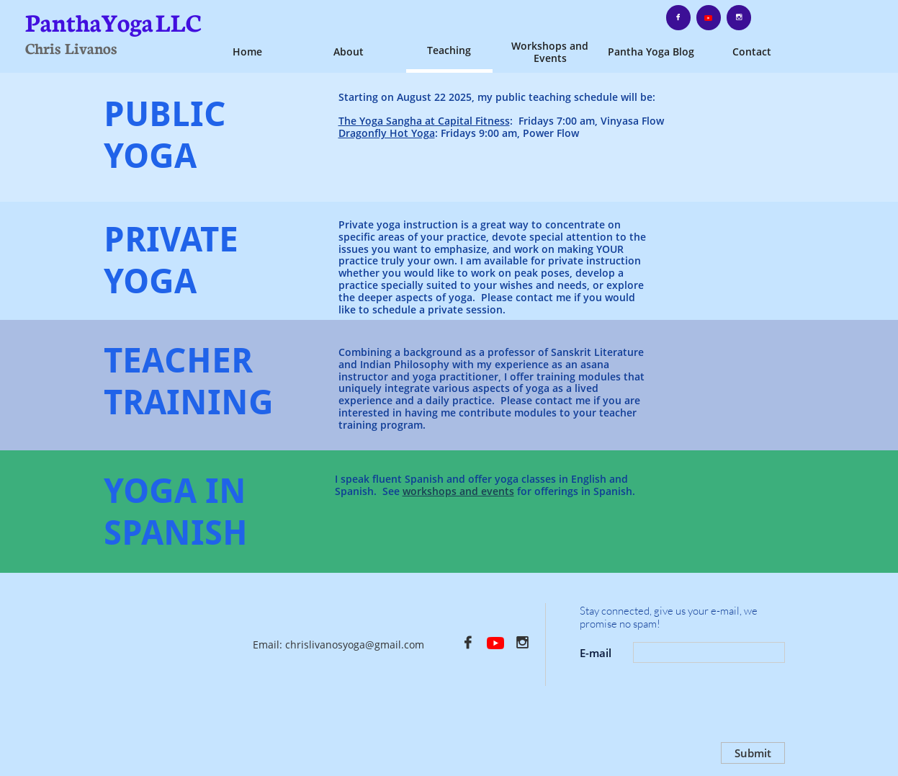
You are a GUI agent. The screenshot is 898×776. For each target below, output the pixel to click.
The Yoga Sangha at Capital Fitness (424, 121)
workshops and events (458, 491)
